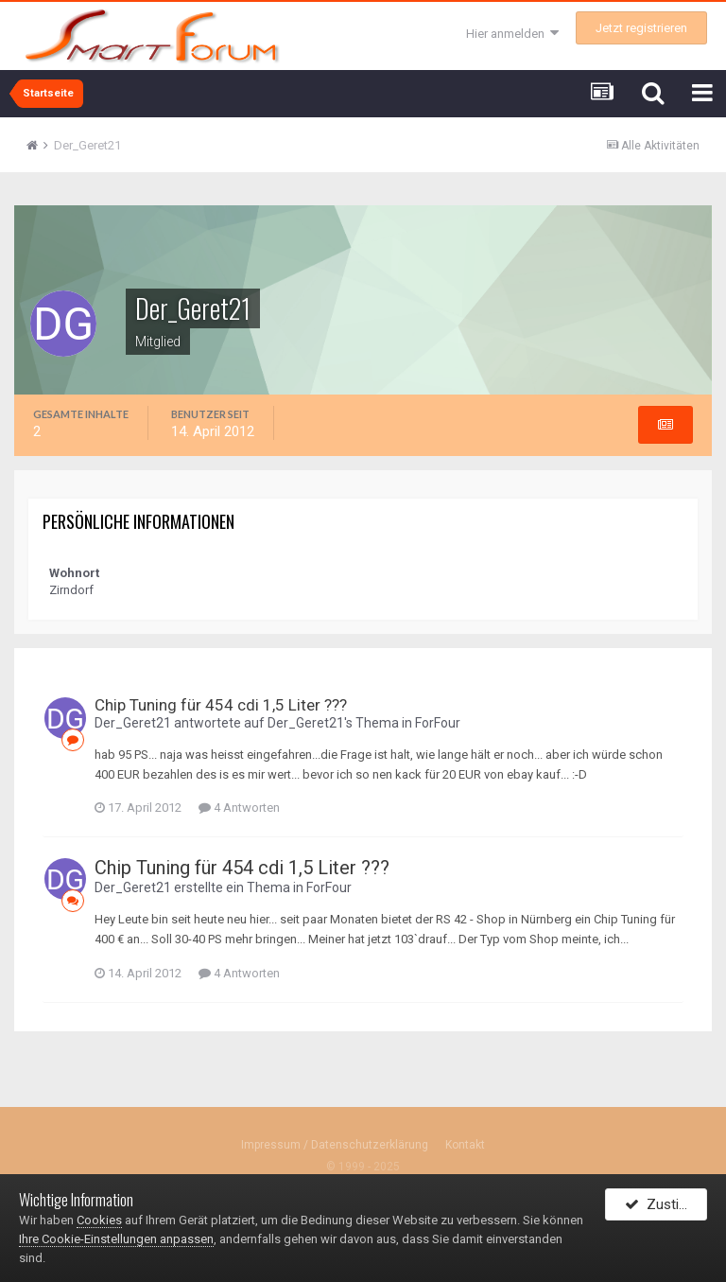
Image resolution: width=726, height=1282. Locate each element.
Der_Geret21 (133, 722)
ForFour (437, 722)
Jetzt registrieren (641, 28)
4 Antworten (239, 808)
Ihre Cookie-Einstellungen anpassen (116, 1239)
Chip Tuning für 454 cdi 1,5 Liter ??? (221, 704)
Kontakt (465, 1144)
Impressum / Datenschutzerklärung (334, 1144)
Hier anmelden (512, 33)
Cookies (99, 1220)
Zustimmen (666, 1209)
